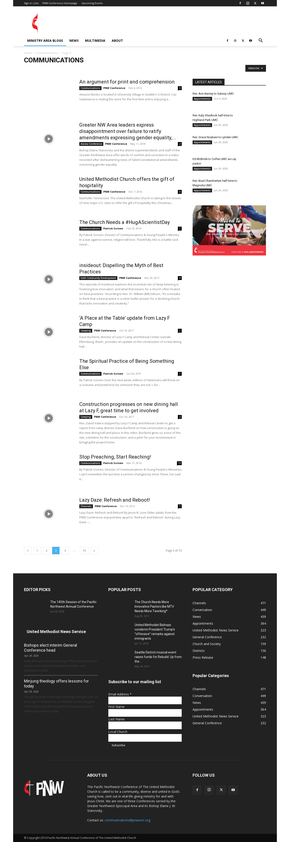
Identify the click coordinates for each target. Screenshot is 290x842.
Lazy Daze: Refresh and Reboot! (114, 500)
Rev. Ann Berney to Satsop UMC (213, 93)
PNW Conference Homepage (59, 3)
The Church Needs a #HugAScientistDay (124, 222)
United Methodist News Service (56, 631)
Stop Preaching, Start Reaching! (115, 457)
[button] (260, 41)
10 (84, 550)
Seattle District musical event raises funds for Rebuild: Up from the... (158, 657)
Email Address (120, 694)
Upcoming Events (92, 3)
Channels (86, 506)
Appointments (202, 98)
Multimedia (95, 40)
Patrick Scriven (113, 228)
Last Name (116, 719)
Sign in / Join (31, 3)
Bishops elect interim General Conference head (50, 648)
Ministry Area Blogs (45, 40)
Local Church (117, 731)
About (117, 40)
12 (179, 463)
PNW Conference (114, 88)
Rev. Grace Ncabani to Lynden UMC (215, 137)
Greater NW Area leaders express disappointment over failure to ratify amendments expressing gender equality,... (127, 131)
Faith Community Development (98, 278)
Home (28, 53)
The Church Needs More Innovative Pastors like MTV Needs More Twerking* (154, 606)
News (74, 40)
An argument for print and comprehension (127, 82)
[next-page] (94, 550)
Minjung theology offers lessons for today (56, 683)
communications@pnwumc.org (127, 820)
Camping (86, 330)
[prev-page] (28, 550)
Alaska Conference (91, 143)
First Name (116, 707)
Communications (47, 53)
